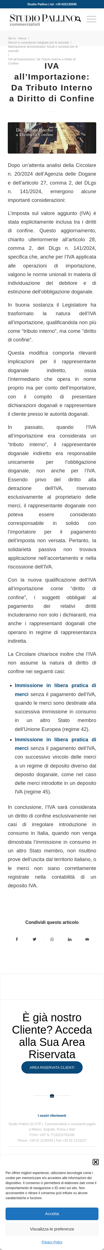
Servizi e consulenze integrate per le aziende (38, 42)
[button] (95, 1162)
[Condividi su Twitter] (34, 939)
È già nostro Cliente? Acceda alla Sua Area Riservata (52, 1035)
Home (22, 38)
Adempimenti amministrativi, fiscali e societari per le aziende (43, 48)
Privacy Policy (52, 1242)
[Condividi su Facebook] (17, 939)
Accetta (52, 1213)
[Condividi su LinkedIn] (69, 939)
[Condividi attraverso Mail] (87, 939)
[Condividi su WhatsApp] (52, 939)
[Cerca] (75, 19)
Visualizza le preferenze (52, 1229)
